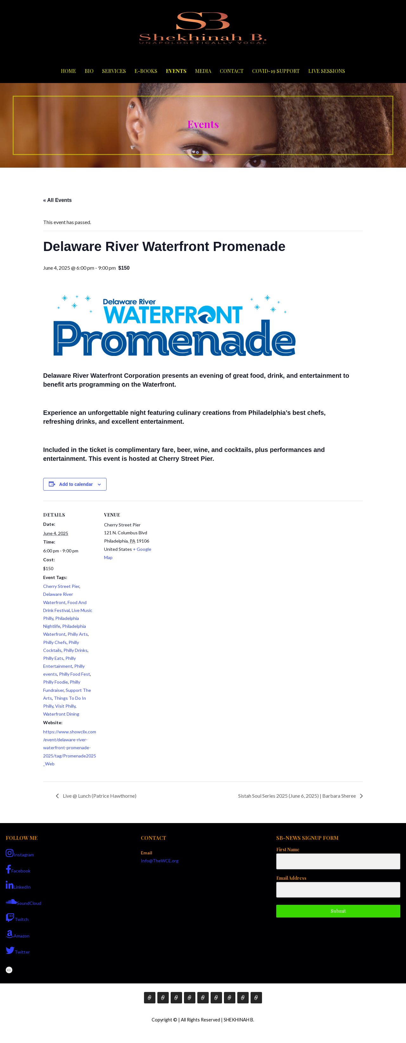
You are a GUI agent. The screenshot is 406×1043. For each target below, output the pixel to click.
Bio (89, 71)
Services (114, 71)
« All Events (57, 200)
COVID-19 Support (276, 71)
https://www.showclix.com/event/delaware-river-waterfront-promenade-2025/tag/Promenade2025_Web (69, 747)
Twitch (17, 917)
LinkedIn (18, 885)
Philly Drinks (75, 650)
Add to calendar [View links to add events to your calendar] (76, 484)
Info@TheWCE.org (160, 860)
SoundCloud (23, 901)
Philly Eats (53, 658)
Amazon (17, 934)
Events (176, 71)
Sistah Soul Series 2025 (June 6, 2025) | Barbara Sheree (297, 796)
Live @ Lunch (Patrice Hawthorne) (99, 796)
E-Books (145, 71)
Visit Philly (65, 706)
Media (203, 71)
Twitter (18, 950)
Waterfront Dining (61, 714)
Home (68, 71)
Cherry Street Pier (61, 586)
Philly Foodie (55, 682)
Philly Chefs (55, 642)
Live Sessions (326, 71)
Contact (232, 71)
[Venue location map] (198, 544)
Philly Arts (78, 634)
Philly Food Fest (74, 674)
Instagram (20, 853)
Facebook (18, 869)
